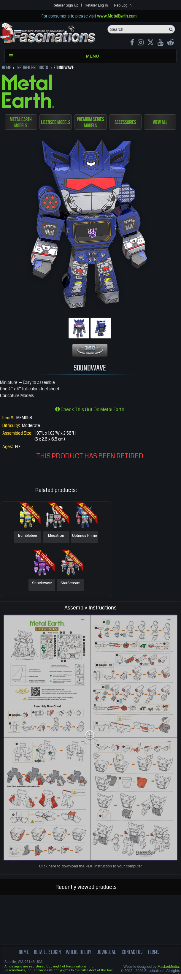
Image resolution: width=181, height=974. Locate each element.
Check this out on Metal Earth (89, 409)
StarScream (70, 583)
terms (156, 952)
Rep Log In (122, 5)
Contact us (134, 952)
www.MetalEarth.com (116, 16)
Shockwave (42, 583)
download (107, 952)
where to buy (78, 952)
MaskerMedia (168, 967)
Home (21, 952)
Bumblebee (27, 535)
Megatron (56, 535)
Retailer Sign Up (65, 5)
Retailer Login (45, 952)
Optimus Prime (84, 535)
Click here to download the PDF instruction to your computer (90, 866)
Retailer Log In (96, 5)
